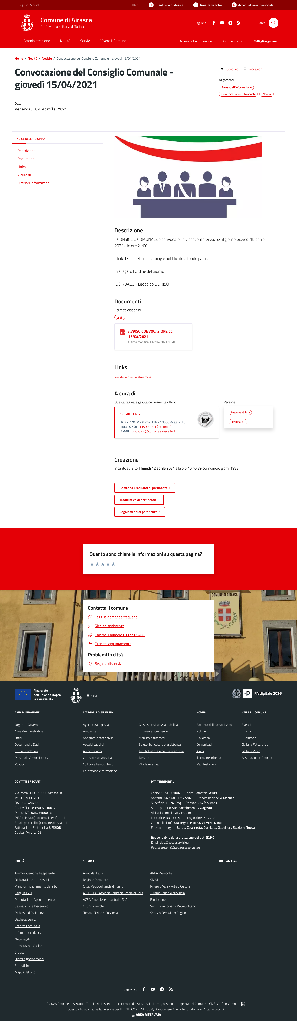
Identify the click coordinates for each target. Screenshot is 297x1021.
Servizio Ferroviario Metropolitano (173, 906)
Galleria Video (251, 750)
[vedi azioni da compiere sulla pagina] (252, 69)
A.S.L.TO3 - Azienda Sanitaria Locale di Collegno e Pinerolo (123, 892)
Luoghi (246, 731)
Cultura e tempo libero (98, 764)
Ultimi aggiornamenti (29, 958)
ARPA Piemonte (161, 873)
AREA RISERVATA (146, 1014)
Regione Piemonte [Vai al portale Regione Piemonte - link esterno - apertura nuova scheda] (29, 5)
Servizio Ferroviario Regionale (170, 912)
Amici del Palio (93, 873)
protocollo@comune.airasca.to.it (153, 431)
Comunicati (204, 744)
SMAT (154, 879)
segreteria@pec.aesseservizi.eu (178, 847)
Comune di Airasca (66, 20)
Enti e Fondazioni (26, 750)
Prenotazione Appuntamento (35, 899)
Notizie (47, 58)
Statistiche (22, 965)
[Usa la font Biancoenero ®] (166, 5)
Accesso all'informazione (195, 41)
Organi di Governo (27, 724)
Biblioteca (203, 737)
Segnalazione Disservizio (31, 906)
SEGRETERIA (130, 414)
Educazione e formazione (100, 770)
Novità (32, 58)
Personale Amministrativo (32, 757)
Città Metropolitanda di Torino (103, 886)
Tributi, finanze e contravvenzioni (161, 750)
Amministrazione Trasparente (35, 873)
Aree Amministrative (29, 731)
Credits (19, 952)
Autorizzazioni (92, 750)
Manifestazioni (206, 764)
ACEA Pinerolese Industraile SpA (105, 899)
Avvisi (200, 750)
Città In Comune (228, 1003)
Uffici (18, 737)
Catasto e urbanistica (97, 757)
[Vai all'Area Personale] (252, 5)
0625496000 (30, 802)
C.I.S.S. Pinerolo (93, 906)
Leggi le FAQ (23, 892)
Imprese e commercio (153, 731)
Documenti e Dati (27, 744)
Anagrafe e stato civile (98, 737)
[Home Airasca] (55, 22)
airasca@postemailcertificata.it (45, 817)
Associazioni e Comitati (257, 757)
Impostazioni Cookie (28, 945)
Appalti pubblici (93, 744)
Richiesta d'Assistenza (30, 912)
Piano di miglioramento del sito (36, 886)
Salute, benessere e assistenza (160, 744)
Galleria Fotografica (255, 744)
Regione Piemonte (95, 879)
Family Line (158, 899)
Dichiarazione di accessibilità (34, 879)
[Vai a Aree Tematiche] (207, 5)
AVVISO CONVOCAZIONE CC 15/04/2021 (150, 333)
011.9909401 (29, 797)
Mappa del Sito (25, 972)
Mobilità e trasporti (152, 737)
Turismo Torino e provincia (167, 892)
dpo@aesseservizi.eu (174, 842)
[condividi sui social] (229, 69)
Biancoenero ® (165, 1009)
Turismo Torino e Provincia (100, 912)
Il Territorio (249, 737)
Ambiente (89, 731)
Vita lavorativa (149, 764)
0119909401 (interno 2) (154, 426)
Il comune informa (208, 757)
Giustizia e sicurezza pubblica (158, 724)
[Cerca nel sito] (273, 23)
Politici (19, 764)
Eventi (246, 724)
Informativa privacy (28, 932)
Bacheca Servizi (25, 919)
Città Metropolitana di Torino (62, 26)
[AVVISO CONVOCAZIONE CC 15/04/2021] (123, 332)
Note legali (22, 939)
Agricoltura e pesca (96, 724)
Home (19, 58)
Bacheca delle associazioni (214, 724)
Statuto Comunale (27, 925)
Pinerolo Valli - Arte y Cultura (170, 886)
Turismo (144, 757)
